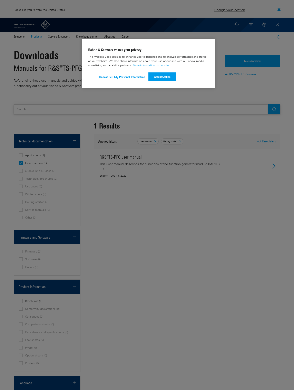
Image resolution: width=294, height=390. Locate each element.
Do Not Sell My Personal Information (122, 77)
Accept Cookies (162, 76)
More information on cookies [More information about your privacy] (151, 65)
